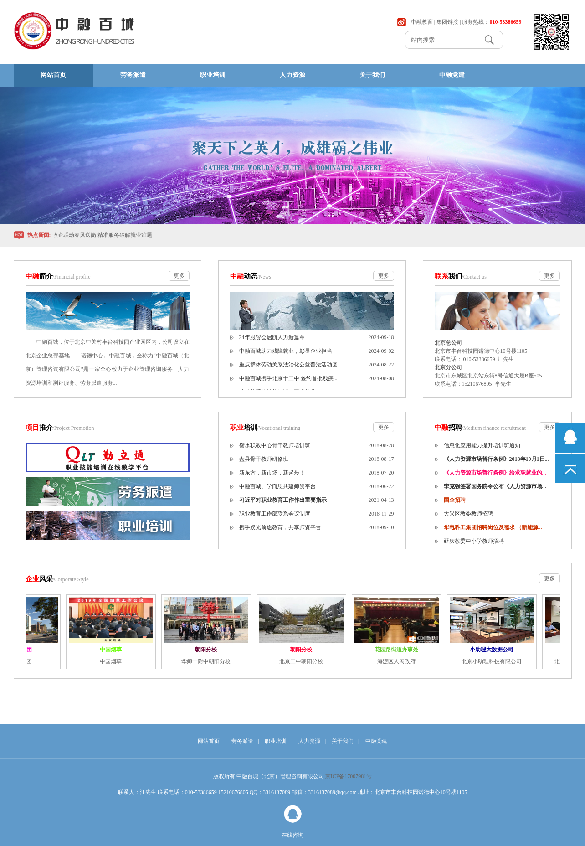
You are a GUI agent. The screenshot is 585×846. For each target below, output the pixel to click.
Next (553, 155)
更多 (179, 276)
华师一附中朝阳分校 (208, 661)
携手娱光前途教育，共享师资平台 (280, 532)
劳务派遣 (133, 75)
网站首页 (53, 75)
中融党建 (452, 75)
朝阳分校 (208, 649)
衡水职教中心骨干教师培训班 (274, 450)
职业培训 (213, 75)
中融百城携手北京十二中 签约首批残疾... (288, 383)
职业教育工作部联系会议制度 (274, 518)
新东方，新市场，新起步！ (272, 477)
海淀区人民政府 (399, 661)
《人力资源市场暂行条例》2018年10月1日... (496, 463)
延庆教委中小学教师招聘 (474, 545)
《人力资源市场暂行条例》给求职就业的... (495, 477)
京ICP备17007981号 (348, 776)
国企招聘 (455, 504)
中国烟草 (113, 649)
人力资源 (292, 75)
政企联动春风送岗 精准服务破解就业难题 (102, 235)
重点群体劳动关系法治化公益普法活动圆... (290, 369)
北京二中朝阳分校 (303, 661)
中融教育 (422, 22)
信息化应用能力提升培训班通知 (482, 450)
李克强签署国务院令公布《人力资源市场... (495, 491)
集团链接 (447, 22)
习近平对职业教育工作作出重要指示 (283, 504)
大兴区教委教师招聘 (468, 518)
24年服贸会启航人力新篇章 (272, 342)
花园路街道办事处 (399, 649)
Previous (31, 155)
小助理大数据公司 (494, 649)
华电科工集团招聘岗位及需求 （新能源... (493, 532)
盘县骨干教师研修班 (263, 463)
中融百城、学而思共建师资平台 (277, 491)
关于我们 (372, 75)
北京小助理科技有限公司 (494, 661)
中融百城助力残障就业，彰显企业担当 (285, 355)
